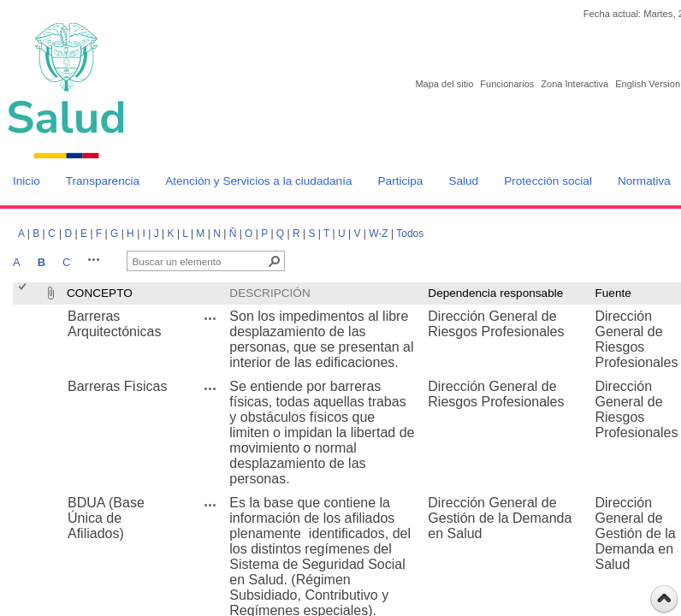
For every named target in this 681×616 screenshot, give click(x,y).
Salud (463, 181)
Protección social (548, 181)
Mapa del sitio (444, 84)
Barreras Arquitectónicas (114, 324)
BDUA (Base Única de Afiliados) (106, 518)
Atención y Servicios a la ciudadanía (258, 181)
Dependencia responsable (495, 293)
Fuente (613, 293)
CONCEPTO (100, 293)
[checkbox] (23, 293)
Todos (409, 234)
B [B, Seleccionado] (41, 262)
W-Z (378, 234)
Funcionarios (507, 84)
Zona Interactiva (574, 84)
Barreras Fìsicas (117, 386)
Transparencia (102, 181)
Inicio (26, 181)
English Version (647, 84)
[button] (94, 259)
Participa (400, 181)
